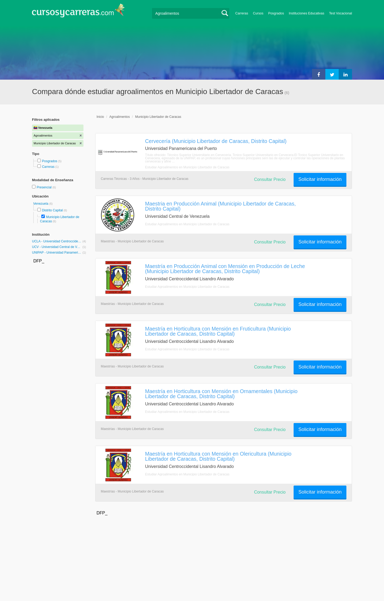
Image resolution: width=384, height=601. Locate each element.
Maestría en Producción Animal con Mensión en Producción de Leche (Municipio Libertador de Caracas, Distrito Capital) (225, 268)
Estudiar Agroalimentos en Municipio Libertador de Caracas (187, 167)
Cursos (258, 13)
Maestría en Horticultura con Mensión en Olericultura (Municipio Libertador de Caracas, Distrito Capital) (218, 456)
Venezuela (41, 203)
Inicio (100, 117)
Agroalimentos (119, 117)
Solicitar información (320, 179)
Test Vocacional (340, 13)
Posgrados (276, 13)
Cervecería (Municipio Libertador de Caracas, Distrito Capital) (215, 141)
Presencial (44, 187)
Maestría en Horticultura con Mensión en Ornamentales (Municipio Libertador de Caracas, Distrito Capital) (221, 393)
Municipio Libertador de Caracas (158, 117)
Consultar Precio (270, 179)
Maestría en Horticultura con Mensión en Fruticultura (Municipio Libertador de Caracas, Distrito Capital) (218, 331)
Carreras (241, 13)
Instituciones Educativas (306, 13)
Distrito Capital (52, 210)
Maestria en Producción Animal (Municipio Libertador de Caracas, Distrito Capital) (220, 206)
